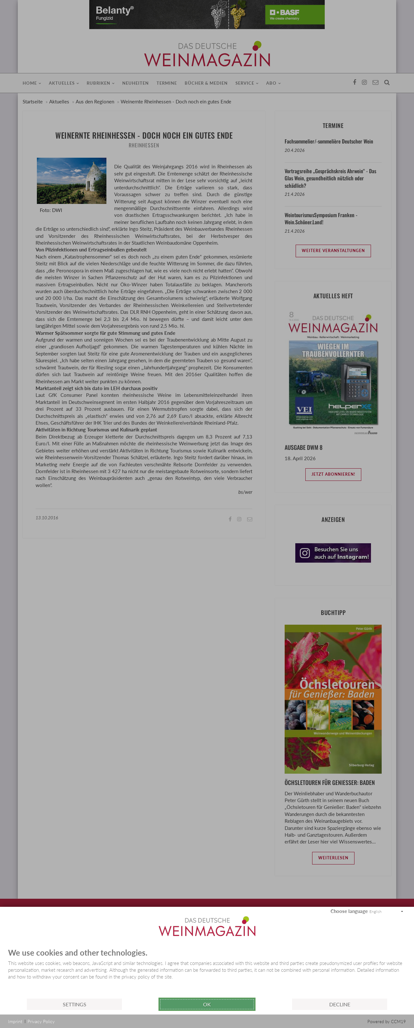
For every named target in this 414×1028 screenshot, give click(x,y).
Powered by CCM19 (386, 1021)
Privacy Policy (41, 1021)
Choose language (349, 911)
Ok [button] (207, 1004)
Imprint (15, 1021)
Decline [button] (339, 1004)
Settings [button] (74, 1004)
